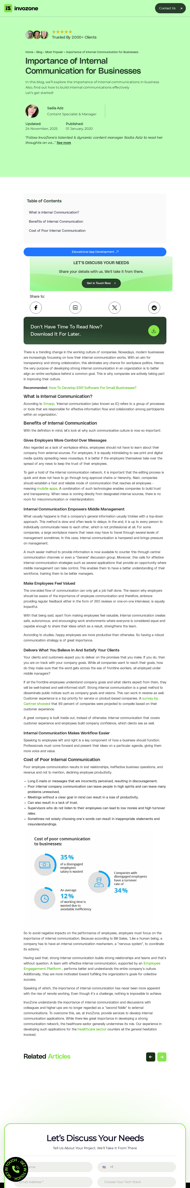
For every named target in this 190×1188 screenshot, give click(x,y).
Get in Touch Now (101, 286)
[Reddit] (154, 311)
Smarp (48, 407)
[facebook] (36, 311)
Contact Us (167, 8)
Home (29, 52)
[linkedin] (75, 311)
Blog (39, 52)
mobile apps (46, 492)
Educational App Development (95, 255)
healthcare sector (91, 1033)
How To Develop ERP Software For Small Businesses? (92, 392)
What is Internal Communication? (55, 213)
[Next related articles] (161, 1060)
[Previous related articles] (150, 1060)
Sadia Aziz (55, 108)
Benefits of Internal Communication (57, 223)
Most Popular (54, 52)
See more (64, 143)
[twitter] (114, 311)
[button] (101, 1171)
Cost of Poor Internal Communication (58, 232)
